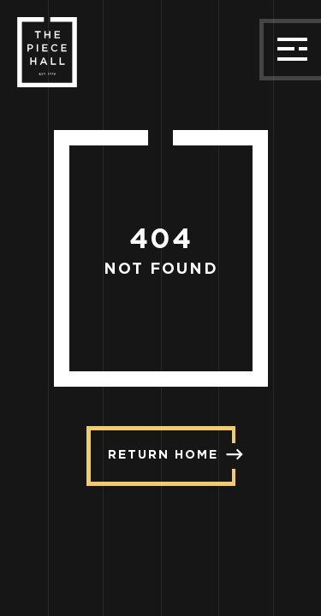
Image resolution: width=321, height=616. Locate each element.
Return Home (171, 454)
